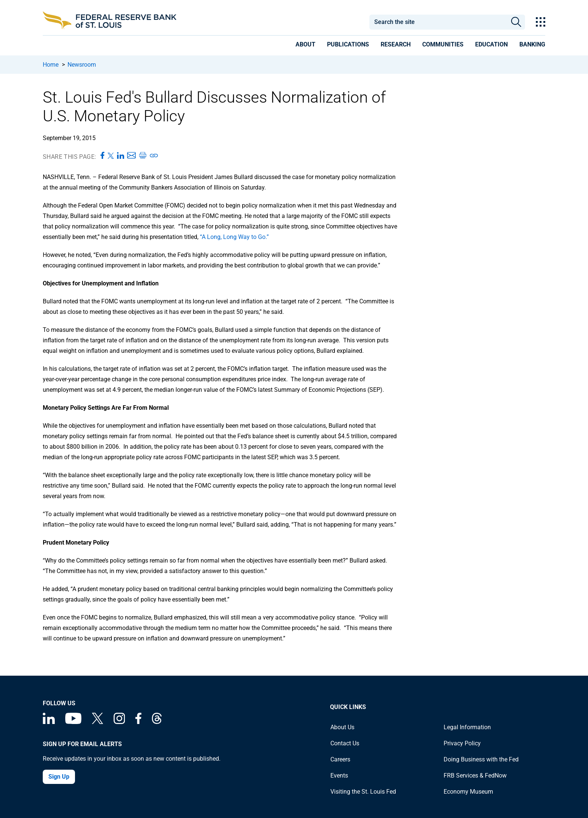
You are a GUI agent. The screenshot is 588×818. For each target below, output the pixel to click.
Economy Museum (468, 791)
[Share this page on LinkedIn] (121, 155)
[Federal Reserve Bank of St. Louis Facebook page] (138, 721)
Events (339, 775)
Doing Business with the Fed (481, 759)
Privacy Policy (462, 743)
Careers (340, 759)
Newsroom (82, 64)
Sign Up (58, 776)
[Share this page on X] (111, 155)
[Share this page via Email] (131, 155)
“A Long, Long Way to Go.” (234, 236)
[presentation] (305, 45)
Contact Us (344, 743)
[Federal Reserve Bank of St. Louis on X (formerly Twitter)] (97, 721)
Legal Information (467, 727)
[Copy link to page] (154, 155)
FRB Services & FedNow (475, 775)
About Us (342, 727)
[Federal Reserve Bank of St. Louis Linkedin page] (49, 721)
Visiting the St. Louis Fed (363, 791)
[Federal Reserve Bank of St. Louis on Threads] (157, 721)
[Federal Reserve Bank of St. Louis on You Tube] (73, 721)
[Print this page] (142, 155)
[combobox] (438, 22)
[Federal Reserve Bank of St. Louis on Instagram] (119, 721)
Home (50, 64)
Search (516, 22)
